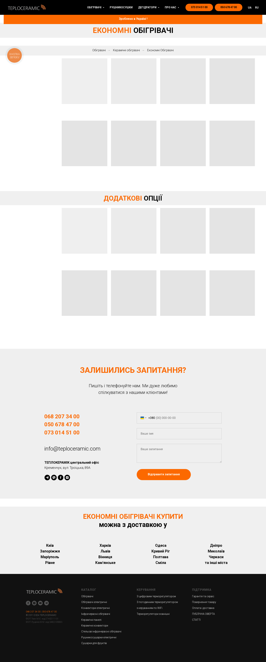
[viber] (54, 477)
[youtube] (40, 603)
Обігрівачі (99, 50)
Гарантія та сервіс (203, 596)
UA (249, 7)
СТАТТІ (196, 619)
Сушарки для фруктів (94, 643)
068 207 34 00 (62, 416)
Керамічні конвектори (94, 625)
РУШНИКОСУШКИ (121, 7)
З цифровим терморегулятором (156, 596)
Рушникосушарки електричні (98, 637)
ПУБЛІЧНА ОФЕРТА (203, 613)
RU (257, 7)
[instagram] (67, 477)
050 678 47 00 (62, 424)
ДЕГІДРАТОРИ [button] (147, 7)
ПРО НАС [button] (171, 7)
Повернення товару (204, 602)
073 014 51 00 (62, 432)
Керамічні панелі (91, 619)
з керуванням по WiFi (149, 607)
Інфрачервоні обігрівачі (95, 613)
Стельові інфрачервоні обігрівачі (101, 631)
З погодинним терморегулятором (157, 602)
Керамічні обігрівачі (126, 50)
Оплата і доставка (203, 607)
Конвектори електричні (95, 607)
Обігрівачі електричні (94, 602)
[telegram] (47, 477)
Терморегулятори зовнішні (153, 613)
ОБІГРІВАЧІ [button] (94, 7)
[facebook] (60, 477)
